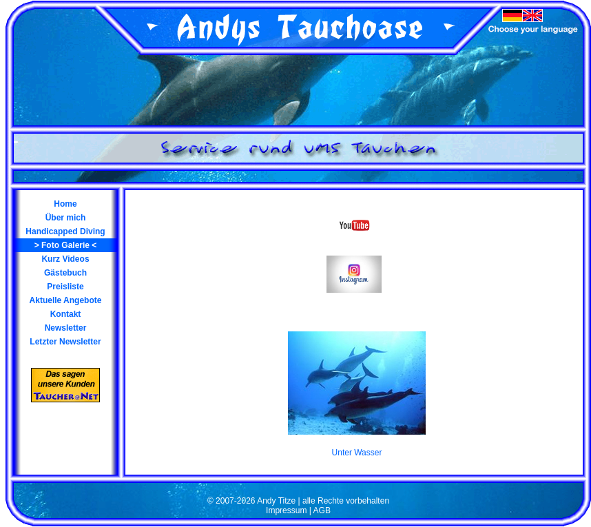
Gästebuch (65, 273)
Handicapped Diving (65, 231)
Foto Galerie (65, 245)
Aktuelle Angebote (66, 300)
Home (65, 204)
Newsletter (66, 328)
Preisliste (65, 286)
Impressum (286, 510)
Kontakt (65, 314)
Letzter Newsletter (65, 342)
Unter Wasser (357, 452)
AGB (322, 510)
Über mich (65, 218)
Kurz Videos (65, 259)
